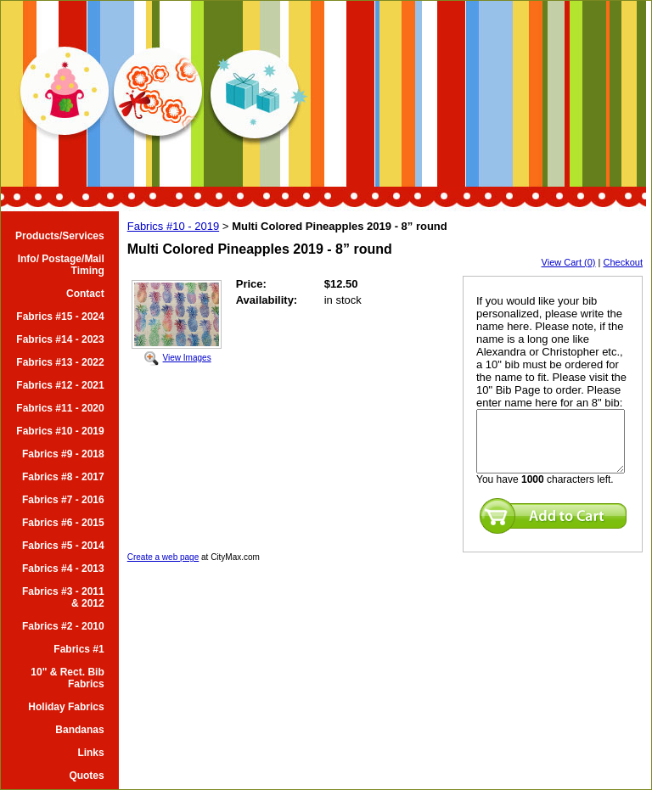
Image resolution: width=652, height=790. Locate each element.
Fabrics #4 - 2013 (63, 568)
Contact (85, 294)
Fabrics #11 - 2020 (60, 408)
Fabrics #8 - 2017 (63, 477)
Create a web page (163, 557)
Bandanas (79, 730)
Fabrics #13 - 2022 (60, 362)
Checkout (623, 262)
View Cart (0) (569, 262)
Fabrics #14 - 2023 (60, 339)
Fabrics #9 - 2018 (63, 454)
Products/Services (59, 236)
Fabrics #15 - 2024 (60, 316)
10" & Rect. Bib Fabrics (67, 678)
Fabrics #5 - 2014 (63, 546)
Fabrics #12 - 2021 (60, 385)
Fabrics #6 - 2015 (63, 523)
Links (90, 753)
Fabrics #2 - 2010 (63, 626)
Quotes (86, 776)
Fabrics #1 (78, 649)
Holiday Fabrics (66, 707)
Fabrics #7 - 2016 (63, 500)
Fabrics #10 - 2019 (60, 431)
